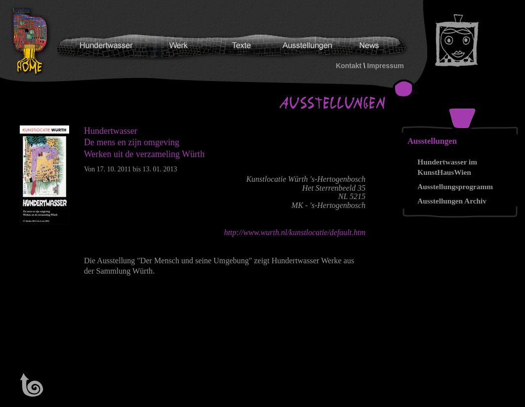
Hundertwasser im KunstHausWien (447, 167)
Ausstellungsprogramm (455, 186)
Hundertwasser (32, 41)
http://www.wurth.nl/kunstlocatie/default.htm (294, 232)
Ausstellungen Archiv (451, 201)
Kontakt (349, 66)
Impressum (385, 66)
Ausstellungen (432, 141)
